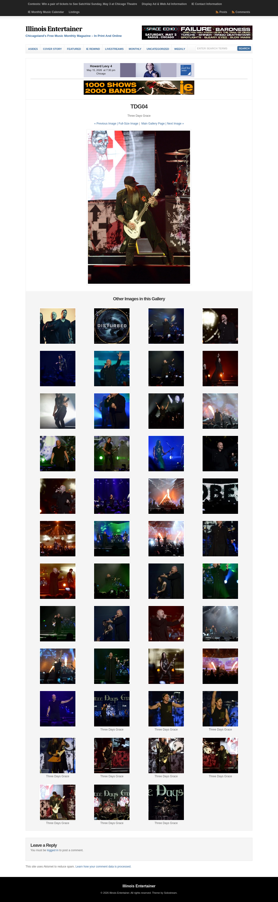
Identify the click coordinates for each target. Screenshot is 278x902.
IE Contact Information (206, 4)
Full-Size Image (128, 123)
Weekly (179, 48)
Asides (33, 48)
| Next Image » (174, 123)
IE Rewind (93, 48)
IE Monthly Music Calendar (46, 12)
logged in (53, 850)
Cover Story (52, 48)
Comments (242, 12)
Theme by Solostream (164, 892)
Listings (74, 12)
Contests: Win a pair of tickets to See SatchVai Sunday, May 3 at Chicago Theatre (82, 4)
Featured (74, 48)
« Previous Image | (106, 123)
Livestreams (114, 48)
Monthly (135, 48)
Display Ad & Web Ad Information (164, 4)
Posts (223, 12)
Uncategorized (158, 48)
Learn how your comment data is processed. (103, 866)
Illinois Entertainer (54, 29)
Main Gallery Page (153, 123)
